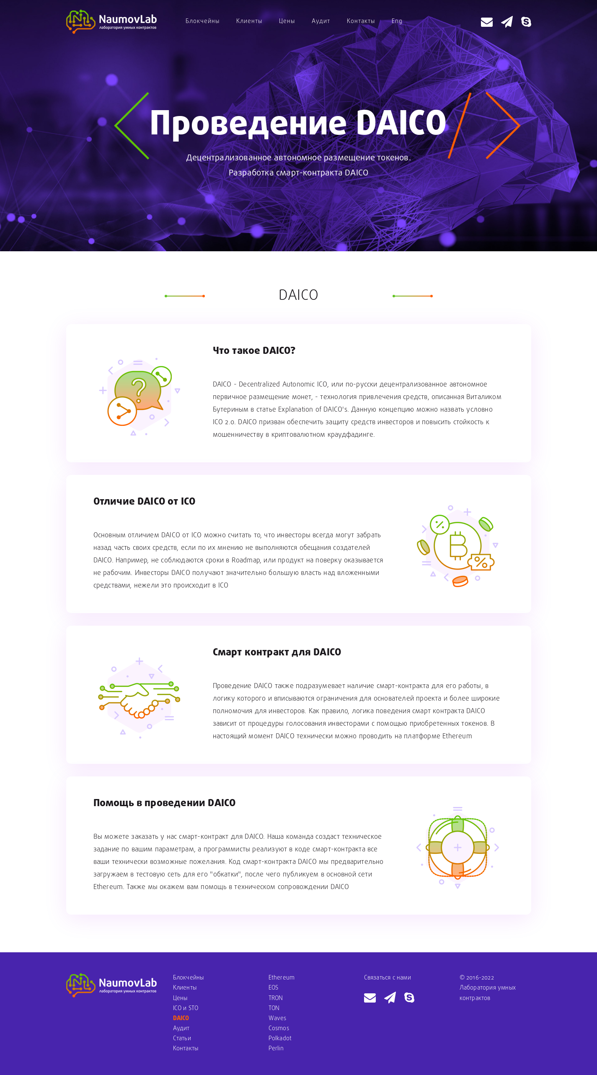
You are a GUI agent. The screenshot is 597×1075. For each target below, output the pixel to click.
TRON (276, 998)
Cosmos (279, 1028)
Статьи (182, 1038)
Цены (287, 21)
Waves (278, 1018)
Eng (397, 21)
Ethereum (282, 978)
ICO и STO (186, 1008)
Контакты (361, 21)
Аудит (321, 21)
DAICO (181, 1018)
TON (274, 1008)
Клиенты (249, 21)
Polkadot (280, 1038)
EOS (274, 988)
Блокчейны (203, 21)
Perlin (276, 1048)
